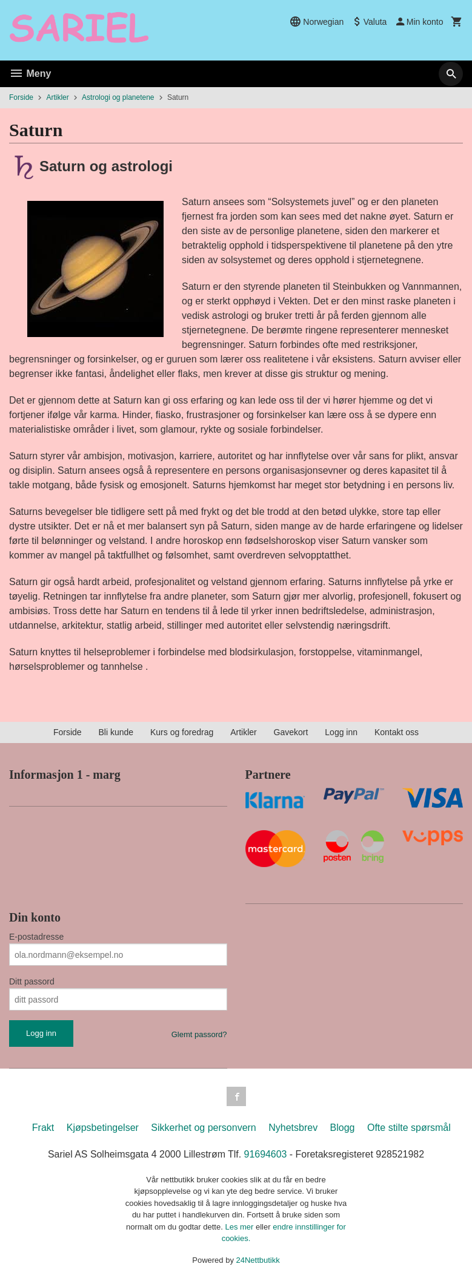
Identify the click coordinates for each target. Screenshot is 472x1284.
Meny (30, 73)
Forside (21, 97)
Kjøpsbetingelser (103, 1127)
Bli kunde (115, 732)
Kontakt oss (396, 732)
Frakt (43, 1127)
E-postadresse (36, 937)
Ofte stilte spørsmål (409, 1127)
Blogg (342, 1127)
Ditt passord (32, 981)
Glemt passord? (199, 1034)
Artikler (243, 732)
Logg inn (341, 732)
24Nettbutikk (258, 1260)
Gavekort (291, 732)
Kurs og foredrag (181, 732)
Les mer (240, 1226)
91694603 (265, 1154)
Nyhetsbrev (292, 1127)
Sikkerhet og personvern (203, 1127)
